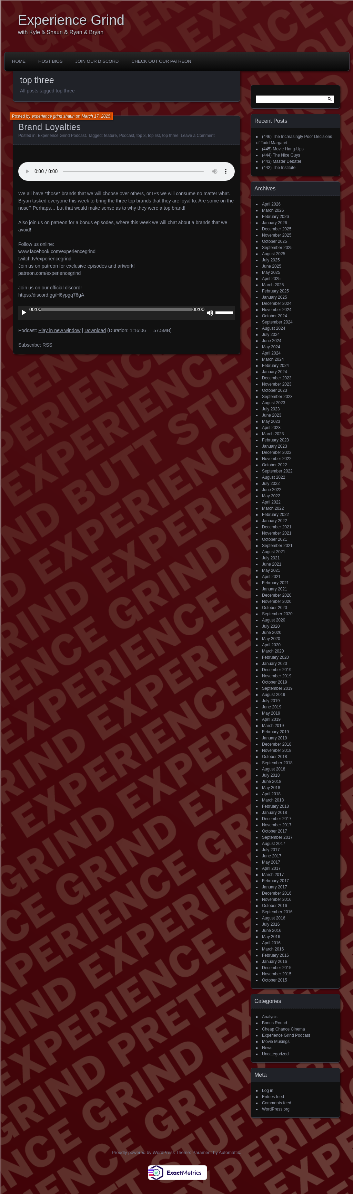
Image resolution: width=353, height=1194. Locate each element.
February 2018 (275, 806)
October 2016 (274, 905)
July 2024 (271, 334)
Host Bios (50, 61)
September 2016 (277, 911)
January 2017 (274, 887)
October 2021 (274, 539)
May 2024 (271, 347)
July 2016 (271, 924)
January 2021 (274, 589)
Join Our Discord (97, 61)
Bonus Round (274, 1023)
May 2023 (271, 421)
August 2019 (273, 694)
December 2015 (276, 967)
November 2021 (276, 533)
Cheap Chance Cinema (283, 1029)
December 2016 (276, 893)
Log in (267, 1090)
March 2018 (273, 800)
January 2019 (274, 738)
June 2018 (271, 781)
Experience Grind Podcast (62, 135)
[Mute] (209, 312)
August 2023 (273, 402)
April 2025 (271, 278)
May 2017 (271, 862)
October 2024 (274, 316)
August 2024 (273, 328)
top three (170, 135)
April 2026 (271, 204)
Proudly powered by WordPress (143, 1152)
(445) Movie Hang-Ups (283, 149)
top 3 (141, 135)
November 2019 (276, 676)
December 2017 (276, 818)
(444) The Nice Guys (281, 155)
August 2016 (273, 918)
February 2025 (275, 291)
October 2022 (274, 464)
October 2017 (274, 831)
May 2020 (271, 638)
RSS (47, 345)
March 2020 (273, 651)
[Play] (23, 312)
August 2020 (273, 620)
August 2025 (273, 253)
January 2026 (274, 222)
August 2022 (273, 477)
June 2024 (271, 340)
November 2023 (276, 384)
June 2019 (271, 707)
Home (19, 61)
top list (154, 135)
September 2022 (277, 471)
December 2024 (276, 303)
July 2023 (271, 409)
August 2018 (273, 769)
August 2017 (273, 843)
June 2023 (271, 415)
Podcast (126, 135)
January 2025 (274, 297)
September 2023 (277, 396)
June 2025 (271, 266)
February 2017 (275, 880)
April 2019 (271, 719)
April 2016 (271, 943)
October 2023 (274, 390)
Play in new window (59, 330)
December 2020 (276, 595)
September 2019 (277, 688)
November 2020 (276, 601)
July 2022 (271, 483)
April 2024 (271, 353)
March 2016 (273, 949)
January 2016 (274, 961)
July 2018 (271, 775)
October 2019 (274, 682)
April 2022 (271, 502)
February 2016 (275, 955)
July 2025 (271, 260)
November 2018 (276, 750)
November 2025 (276, 235)
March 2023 (273, 433)
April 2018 (271, 794)
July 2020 (271, 626)
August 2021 (273, 551)
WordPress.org (276, 1109)
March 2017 (273, 874)
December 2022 (276, 452)
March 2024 (273, 359)
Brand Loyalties (49, 127)
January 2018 (274, 812)
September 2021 (277, 545)
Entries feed (273, 1096)
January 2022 (274, 520)
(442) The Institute (278, 167)
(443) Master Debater (281, 161)
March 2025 (273, 284)
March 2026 (273, 210)
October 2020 (274, 607)
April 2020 (271, 645)
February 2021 (275, 582)
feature (110, 135)
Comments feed (276, 1103)
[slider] (116, 309)
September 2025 (277, 247)
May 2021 (271, 570)
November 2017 (276, 825)
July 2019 (271, 700)
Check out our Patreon (161, 61)
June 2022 (271, 489)
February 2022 (275, 514)
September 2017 (277, 837)
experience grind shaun (53, 116)
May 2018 (271, 787)
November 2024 (276, 309)
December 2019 (276, 669)
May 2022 (271, 496)
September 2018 (277, 762)
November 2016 (276, 899)
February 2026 (275, 216)
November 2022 (276, 458)
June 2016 (271, 930)
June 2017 (271, 856)
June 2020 (271, 632)
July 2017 (271, 849)
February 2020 (275, 657)
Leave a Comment (197, 135)
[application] (126, 313)
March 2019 (273, 725)
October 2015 (274, 980)
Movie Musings (276, 1041)
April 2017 (271, 868)
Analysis (270, 1016)
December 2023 (276, 378)
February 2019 (275, 731)
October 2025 (274, 241)
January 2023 (274, 446)
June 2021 (271, 564)
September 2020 (277, 613)
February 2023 (275, 440)
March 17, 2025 (95, 116)
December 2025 (276, 229)
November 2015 (276, 974)
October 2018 (274, 756)
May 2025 (271, 272)
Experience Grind (71, 20)
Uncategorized (275, 1054)
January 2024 (274, 371)
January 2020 (274, 663)
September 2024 (277, 322)
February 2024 (275, 365)
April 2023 (271, 427)
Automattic (229, 1152)
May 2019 (271, 713)
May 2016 (271, 936)
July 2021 (271, 558)
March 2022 (273, 508)
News (267, 1047)
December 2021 (276, 527)
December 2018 (276, 744)
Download (95, 330)
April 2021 (271, 576)
